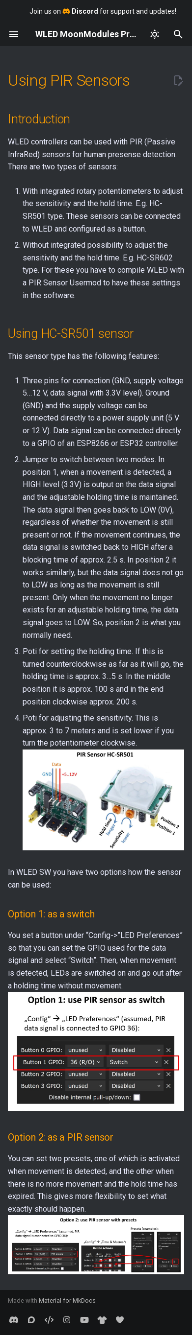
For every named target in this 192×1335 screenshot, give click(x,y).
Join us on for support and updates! (102, 11)
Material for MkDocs (67, 1300)
